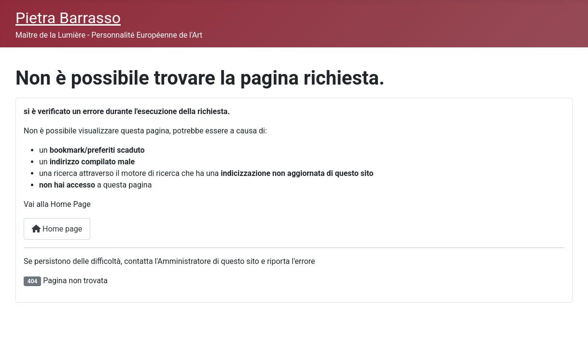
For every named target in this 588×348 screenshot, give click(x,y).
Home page (57, 228)
